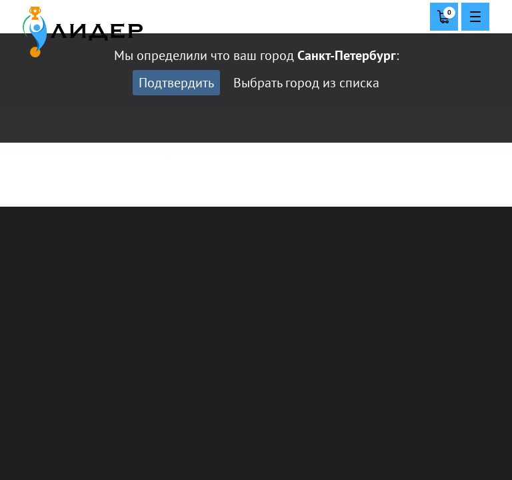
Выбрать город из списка (306, 83)
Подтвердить (176, 82)
